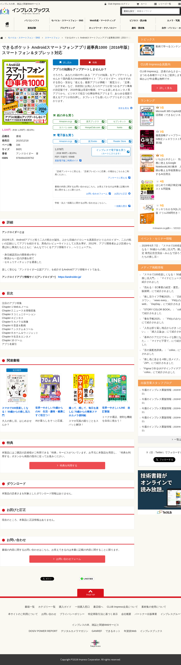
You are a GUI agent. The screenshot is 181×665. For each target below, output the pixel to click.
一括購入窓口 (120, 206)
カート (144, 4)
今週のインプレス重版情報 (156, 389)
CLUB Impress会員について (122, 606)
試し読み (67, 62)
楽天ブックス (92, 121)
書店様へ (98, 606)
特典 (95, 62)
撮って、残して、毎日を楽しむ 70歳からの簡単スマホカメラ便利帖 (83, 412)
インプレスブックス (151, 631)
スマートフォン (52, 37)
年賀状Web (130, 631)
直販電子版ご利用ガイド (66, 160)
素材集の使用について (153, 606)
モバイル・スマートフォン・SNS (67, 20)
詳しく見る (166, 88)
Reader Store (119, 141)
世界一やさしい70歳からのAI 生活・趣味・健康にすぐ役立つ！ (50, 411)
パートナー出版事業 (146, 614)
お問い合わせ (48, 614)
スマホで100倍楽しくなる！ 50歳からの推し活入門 (16, 412)
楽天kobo (92, 141)
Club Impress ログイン (119, 4)
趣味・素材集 (138, 28)
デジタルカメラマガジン (74, 631)
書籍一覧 (30, 606)
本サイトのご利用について (23, 614)
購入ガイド (65, 606)
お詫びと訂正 (120, 193)
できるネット (113, 631)
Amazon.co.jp (65, 121)
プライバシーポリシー (72, 614)
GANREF (97, 631)
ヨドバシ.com (65, 127)
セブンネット (119, 121)
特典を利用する (68, 465)
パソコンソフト (31, 20)
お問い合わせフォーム (96, 193)
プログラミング (67, 28)
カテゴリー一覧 (47, 606)
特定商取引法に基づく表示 (103, 614)
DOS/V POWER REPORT (43, 631)
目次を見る (123, 108)
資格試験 (32, 28)
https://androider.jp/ (69, 276)
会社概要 (126, 614)
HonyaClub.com (92, 127)
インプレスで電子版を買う (111, 152)
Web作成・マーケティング (102, 20)
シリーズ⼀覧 (164, 4)
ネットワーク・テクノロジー (102, 28)
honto (119, 127)
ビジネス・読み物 (138, 20)
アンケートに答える (117, 178)
